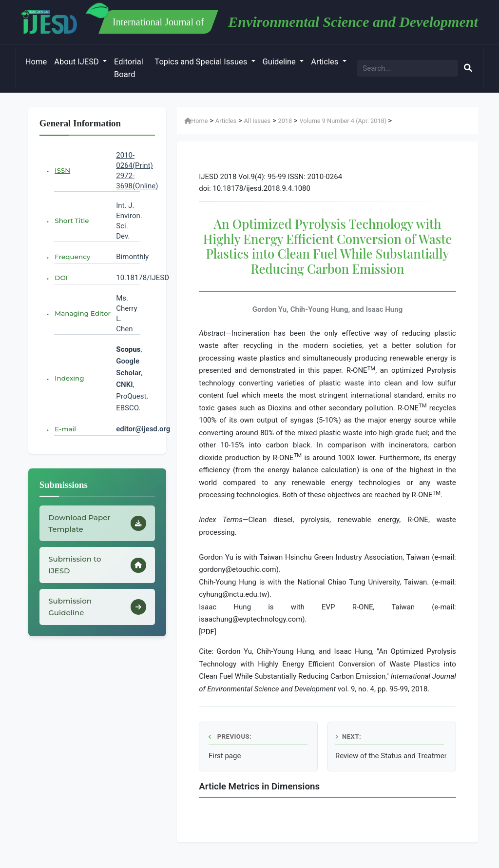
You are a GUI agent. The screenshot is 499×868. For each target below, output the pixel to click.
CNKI (124, 384)
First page (225, 755)
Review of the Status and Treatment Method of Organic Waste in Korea (390, 755)
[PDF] (207, 631)
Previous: (230, 736)
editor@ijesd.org (143, 428)
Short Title (72, 220)
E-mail (65, 429)
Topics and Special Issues (201, 61)
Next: (348, 736)
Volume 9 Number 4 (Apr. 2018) (343, 120)
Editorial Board (128, 68)
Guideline (280, 61)
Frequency (72, 257)
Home (36, 61)
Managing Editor (83, 313)
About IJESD (77, 61)
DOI (61, 278)
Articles (325, 61)
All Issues (257, 120)
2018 (285, 120)
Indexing (69, 378)
